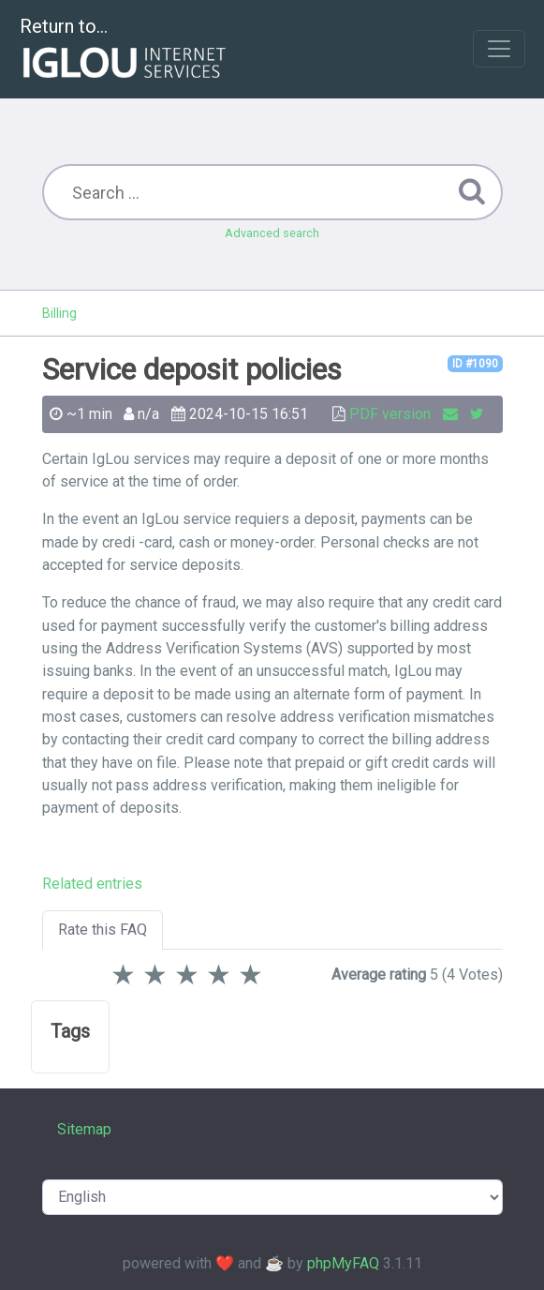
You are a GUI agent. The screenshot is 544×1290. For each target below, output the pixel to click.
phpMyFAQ (343, 1263)
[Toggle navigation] (499, 49)
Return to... (125, 50)
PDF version (390, 414)
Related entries (92, 883)
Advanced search (272, 233)
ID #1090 (475, 363)
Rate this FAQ (102, 929)
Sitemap (84, 1129)
